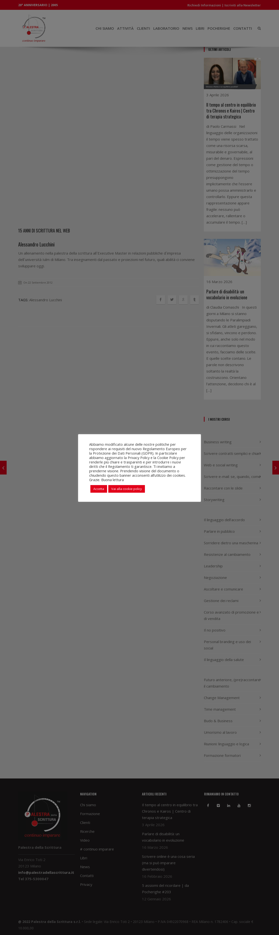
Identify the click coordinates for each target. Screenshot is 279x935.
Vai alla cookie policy (126, 489)
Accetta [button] (98, 489)
